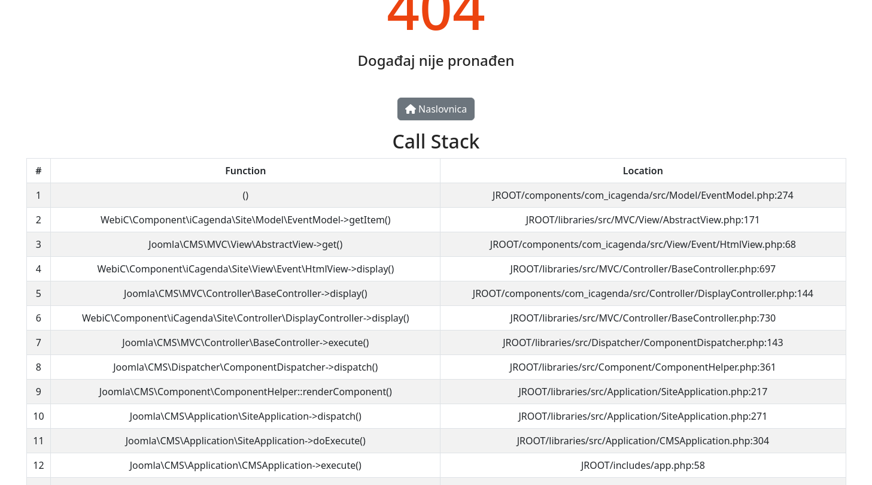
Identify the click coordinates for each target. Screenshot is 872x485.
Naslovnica (436, 109)
